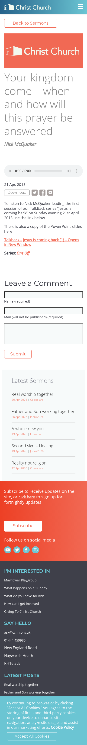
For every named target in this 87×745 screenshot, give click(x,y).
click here (27, 497)
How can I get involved (21, 603)
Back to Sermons (30, 23)
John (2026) (37, 417)
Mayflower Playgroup (20, 580)
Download (16, 192)
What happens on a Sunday (25, 588)
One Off (23, 253)
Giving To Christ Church (22, 611)
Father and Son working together (29, 692)
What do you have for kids (24, 596)
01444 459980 (15, 640)
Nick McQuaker (20, 144)
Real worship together (21, 684)
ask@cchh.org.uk (17, 632)
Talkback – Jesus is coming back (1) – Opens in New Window (41, 242)
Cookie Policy (62, 727)
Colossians (37, 400)
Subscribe (23, 525)
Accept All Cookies (32, 736)
